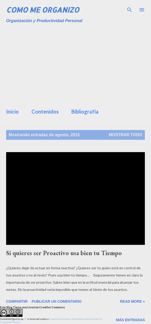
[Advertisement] (78, 64)
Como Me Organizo (42, 9)
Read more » (132, 301)
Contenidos (45, 111)
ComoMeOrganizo (10, 318)
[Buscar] (129, 9)
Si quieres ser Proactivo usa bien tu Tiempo (64, 253)
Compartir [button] (17, 301)
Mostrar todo (125, 135)
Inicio (12, 111)
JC (25, 318)
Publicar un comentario (57, 301)
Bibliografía (85, 111)
